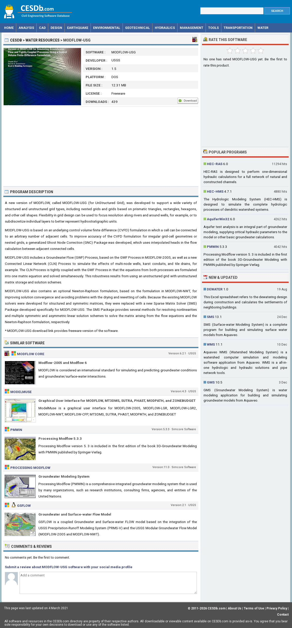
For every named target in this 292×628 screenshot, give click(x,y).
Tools (213, 28)
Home (9, 28)
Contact (283, 614)
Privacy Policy (276, 608)
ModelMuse (21, 392)
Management (191, 28)
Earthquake (77, 28)
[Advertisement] (100, 146)
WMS (211, 344)
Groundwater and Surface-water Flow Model (74, 514)
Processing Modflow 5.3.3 (60, 438)
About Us (234, 608)
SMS (210, 317)
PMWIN (16, 430)
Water (262, 28)
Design (56, 28)
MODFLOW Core (30, 354)
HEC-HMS (215, 191)
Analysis (26, 28)
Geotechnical (137, 28)
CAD (42, 28)
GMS (211, 382)
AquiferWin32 (218, 219)
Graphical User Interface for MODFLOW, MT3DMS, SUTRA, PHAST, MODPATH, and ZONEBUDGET (117, 400)
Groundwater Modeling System (64, 476)
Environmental (106, 28)
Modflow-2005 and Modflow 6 (62, 363)
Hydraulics (165, 28)
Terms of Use (254, 608)
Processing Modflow (30, 468)
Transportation (238, 28)
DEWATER (215, 289)
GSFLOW (24, 505)
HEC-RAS (214, 164)
